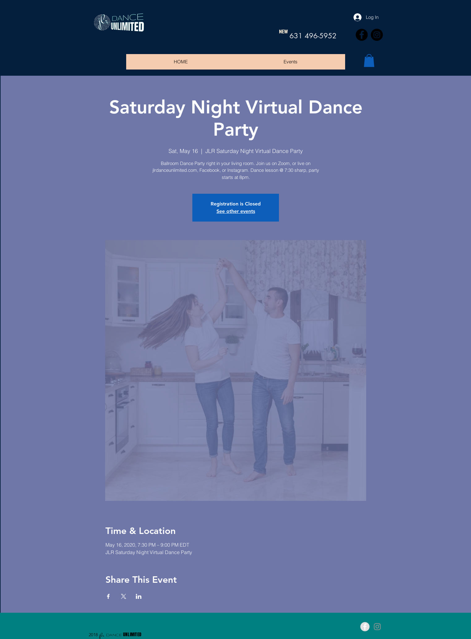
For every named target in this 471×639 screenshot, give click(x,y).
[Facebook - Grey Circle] (365, 626)
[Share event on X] (123, 596)
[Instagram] (377, 35)
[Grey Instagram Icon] (377, 626)
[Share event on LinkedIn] (139, 596)
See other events (235, 211)
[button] (369, 60)
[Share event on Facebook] (108, 596)
